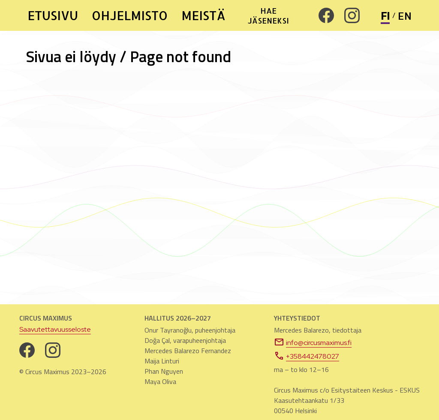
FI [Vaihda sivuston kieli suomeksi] (385, 15)
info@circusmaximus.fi (313, 342)
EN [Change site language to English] (405, 15)
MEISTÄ (203, 15)
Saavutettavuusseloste (55, 329)
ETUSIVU (52, 15)
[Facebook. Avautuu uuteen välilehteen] (326, 15)
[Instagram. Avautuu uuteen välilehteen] (352, 15)
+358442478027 (306, 356)
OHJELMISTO (130, 15)
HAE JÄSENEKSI (268, 15)
